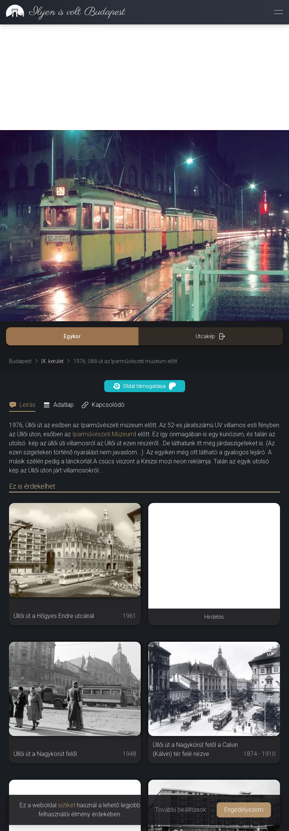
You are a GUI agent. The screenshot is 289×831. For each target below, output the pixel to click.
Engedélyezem (243, 809)
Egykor (72, 336)
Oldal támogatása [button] (144, 386)
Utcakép (210, 336)
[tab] (24, 405)
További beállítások (180, 809)
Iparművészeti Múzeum (103, 434)
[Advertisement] (144, 77)
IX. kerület (52, 361)
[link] (62, 12)
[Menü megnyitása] (278, 12)
